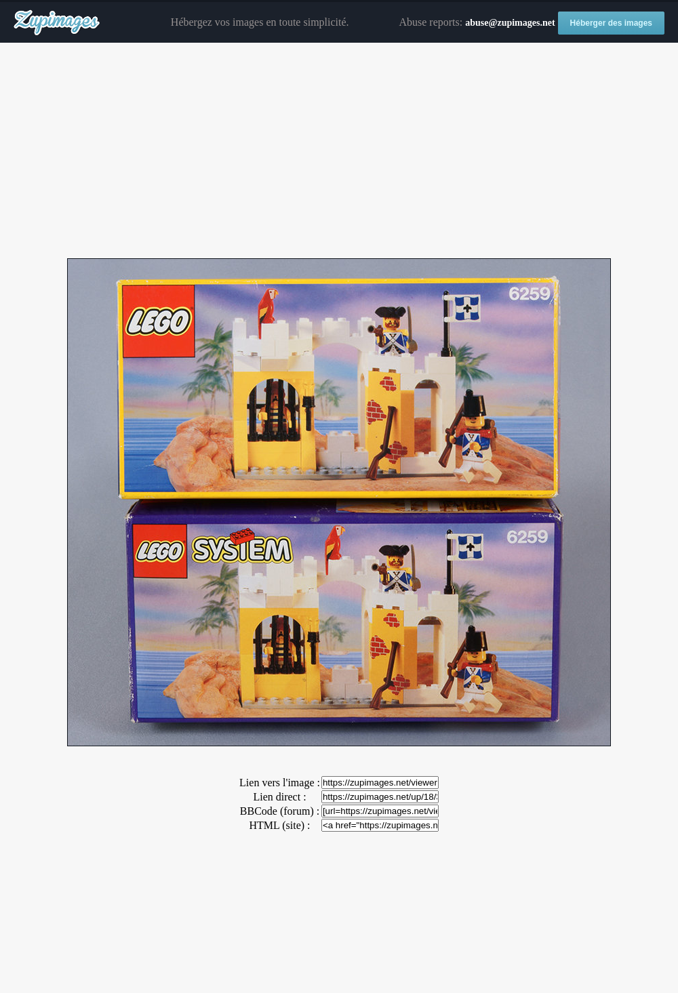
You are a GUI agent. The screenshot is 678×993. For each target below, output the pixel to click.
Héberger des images (611, 23)
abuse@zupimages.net (510, 23)
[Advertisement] (339, 151)
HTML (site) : (279, 825)
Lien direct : (279, 797)
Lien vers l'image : (279, 782)
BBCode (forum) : (279, 811)
